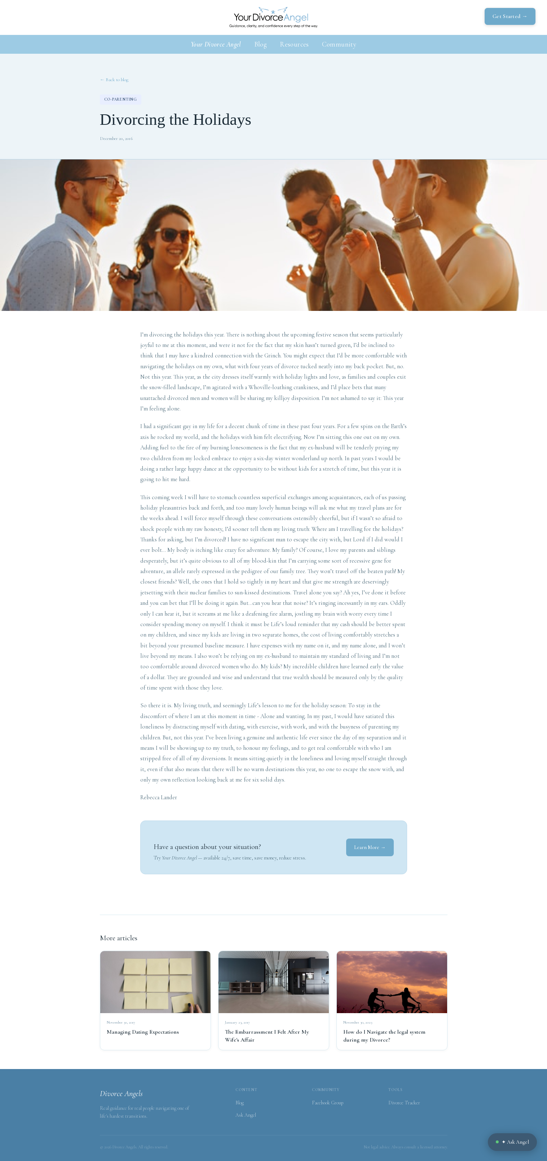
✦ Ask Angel (512, 1142)
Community (339, 44)
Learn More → (369, 847)
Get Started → (510, 16)
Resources (294, 44)
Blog (260, 44)
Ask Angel (245, 1115)
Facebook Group (327, 1103)
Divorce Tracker (404, 1103)
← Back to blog (114, 80)
